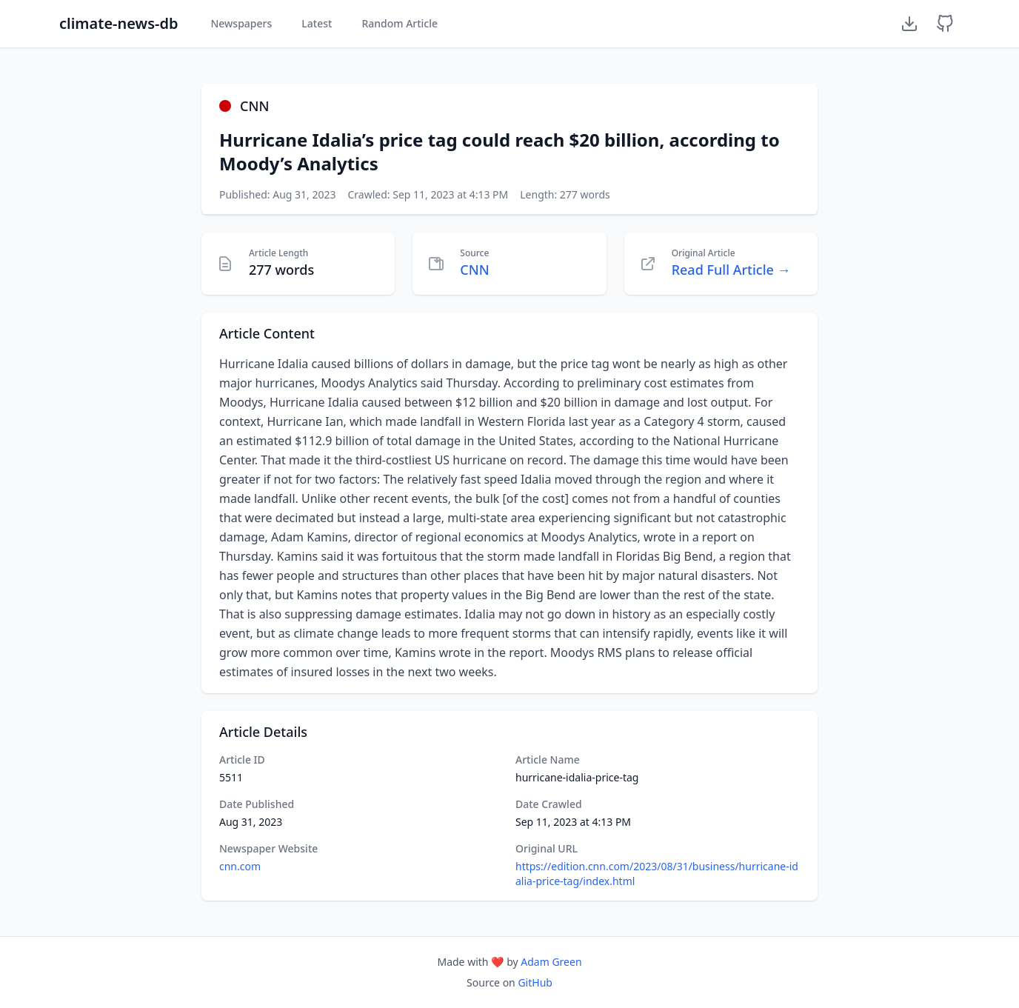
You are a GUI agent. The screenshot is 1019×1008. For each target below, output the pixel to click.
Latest (316, 23)
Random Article (399, 23)
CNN (474, 269)
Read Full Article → (731, 269)
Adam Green (551, 962)
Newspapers (241, 23)
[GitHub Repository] (945, 24)
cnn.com (240, 866)
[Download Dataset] (909, 24)
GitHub (535, 982)
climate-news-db (118, 23)
